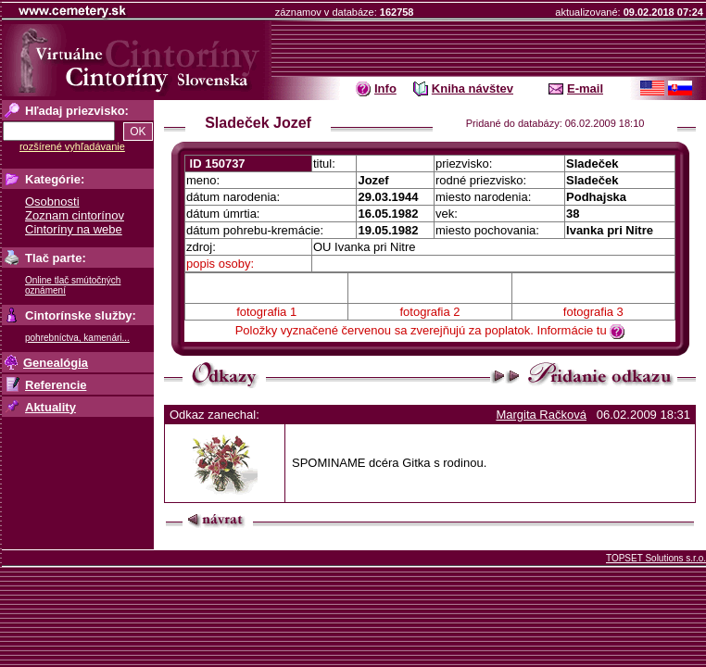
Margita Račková (541, 415)
